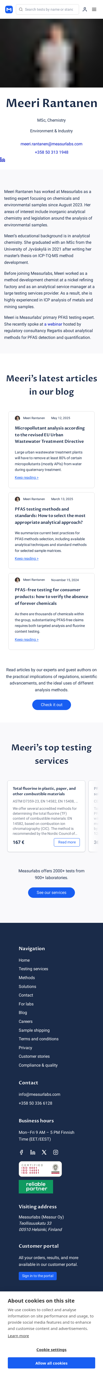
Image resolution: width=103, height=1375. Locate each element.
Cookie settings (51, 1349)
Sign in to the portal (37, 1276)
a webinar (53, 324)
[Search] (47, 9)
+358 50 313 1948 (51, 152)
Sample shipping (34, 1030)
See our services (51, 892)
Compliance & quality (38, 1065)
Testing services (33, 968)
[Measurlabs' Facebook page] (21, 1152)
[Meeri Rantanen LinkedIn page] (51, 160)
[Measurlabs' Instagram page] (55, 1152)
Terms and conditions (39, 1038)
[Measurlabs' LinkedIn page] (32, 1152)
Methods (27, 977)
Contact (26, 995)
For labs (26, 1003)
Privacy (25, 1047)
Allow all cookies (51, 1363)
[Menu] (94, 9)
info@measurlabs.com (39, 1094)
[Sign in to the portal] (84, 9)
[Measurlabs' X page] (44, 1152)
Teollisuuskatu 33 (35, 1223)
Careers (26, 1021)
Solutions (27, 986)
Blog (23, 1012)
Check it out (51, 704)
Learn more (18, 1335)
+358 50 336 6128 (35, 1103)
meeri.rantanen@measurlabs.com (51, 143)
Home (24, 960)
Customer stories (34, 1056)
